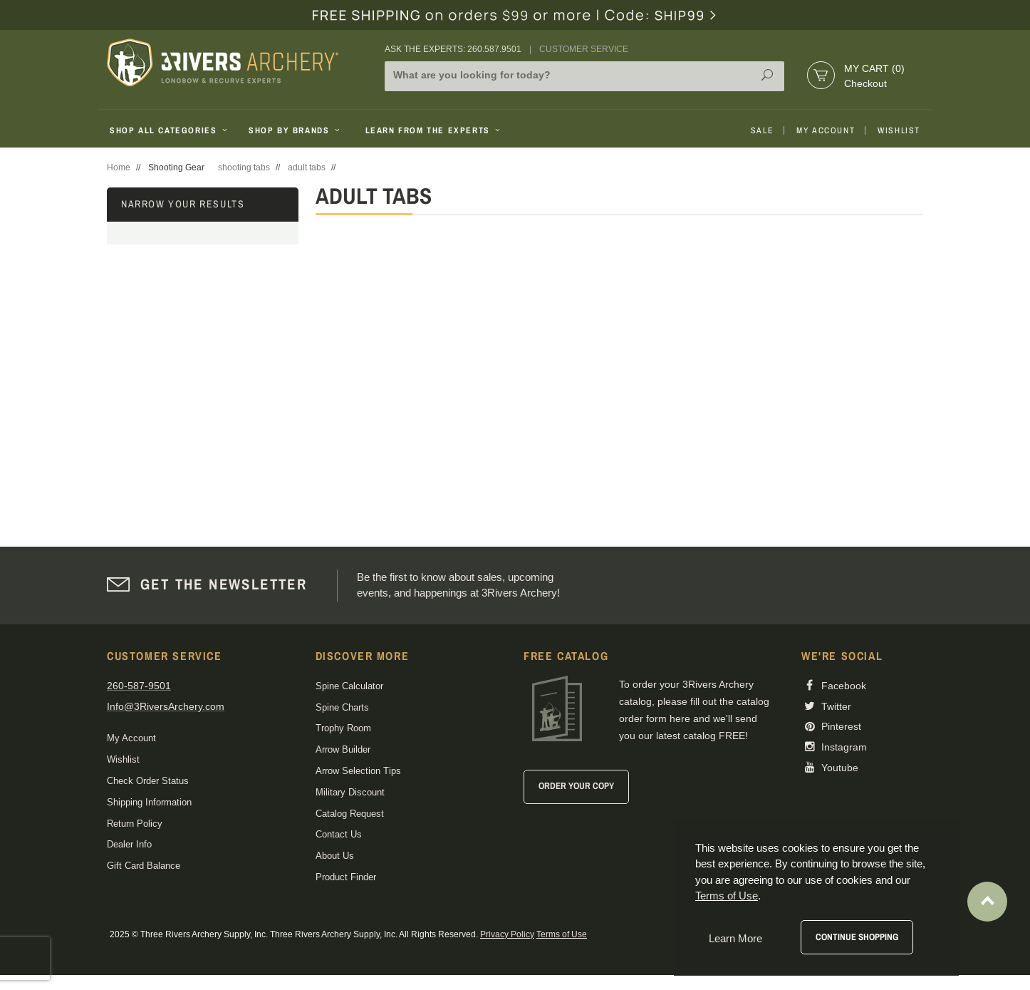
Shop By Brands (296, 130)
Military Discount (350, 792)
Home (118, 167)
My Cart (874, 68)
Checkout (865, 83)
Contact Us (339, 834)
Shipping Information (149, 802)
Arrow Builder (343, 749)
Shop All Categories (170, 130)
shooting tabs (244, 167)
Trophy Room (343, 728)
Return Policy (134, 823)
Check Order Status (148, 780)
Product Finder (346, 877)
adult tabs (307, 167)
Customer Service (583, 49)
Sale (762, 130)
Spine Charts (342, 707)
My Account (825, 130)
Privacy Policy (507, 934)
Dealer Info (129, 844)
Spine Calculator (349, 686)
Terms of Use (561, 934)
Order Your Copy (576, 786)
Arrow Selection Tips (358, 770)
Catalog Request (350, 813)
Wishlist (899, 130)
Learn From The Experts (434, 130)
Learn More (735, 938)
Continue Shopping (857, 937)
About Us (335, 855)
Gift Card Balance (143, 865)
